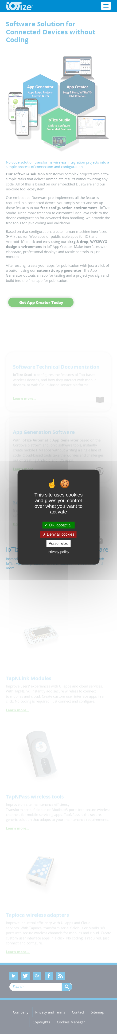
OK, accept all (58, 525)
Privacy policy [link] (58, 552)
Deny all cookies (58, 534)
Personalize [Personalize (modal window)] (58, 544)
